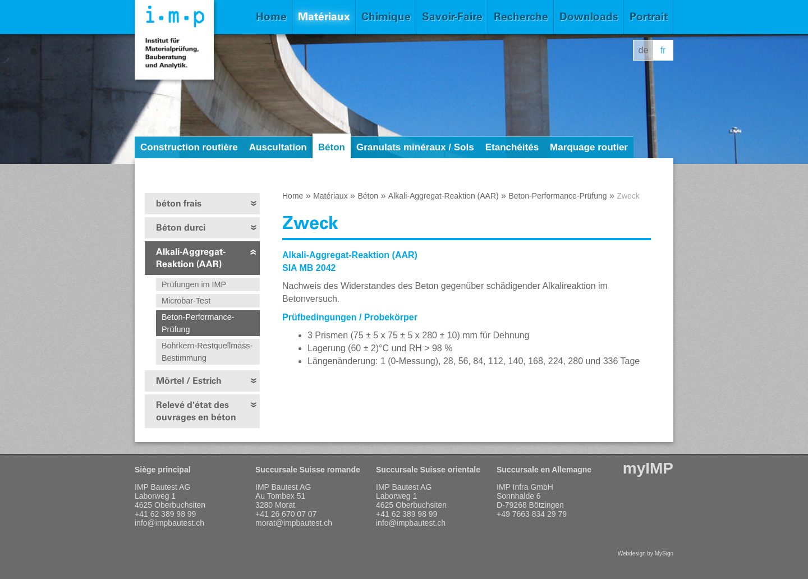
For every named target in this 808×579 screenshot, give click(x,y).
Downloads (588, 16)
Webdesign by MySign (645, 553)
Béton (331, 147)
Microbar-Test (186, 300)
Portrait (649, 16)
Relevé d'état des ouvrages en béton (196, 410)
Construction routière (189, 147)
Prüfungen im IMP (194, 284)
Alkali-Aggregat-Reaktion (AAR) (191, 257)
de (644, 50)
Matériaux (324, 16)
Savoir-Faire (452, 16)
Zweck (628, 195)
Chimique (386, 16)
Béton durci (180, 227)
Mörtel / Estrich (189, 380)
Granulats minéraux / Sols (415, 147)
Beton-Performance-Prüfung (198, 323)
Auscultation (278, 147)
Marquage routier (589, 147)
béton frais (178, 203)
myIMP (648, 468)
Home (271, 16)
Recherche (521, 16)
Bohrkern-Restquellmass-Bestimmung (207, 351)
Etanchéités (512, 147)
